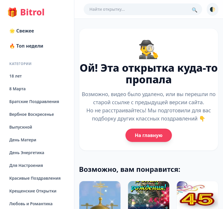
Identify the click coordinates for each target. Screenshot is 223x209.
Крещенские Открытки (33, 191)
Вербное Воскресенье (31, 114)
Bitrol (25, 12)
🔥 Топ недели (26, 46)
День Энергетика (26, 152)
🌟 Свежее (21, 31)
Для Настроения (26, 165)
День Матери (22, 140)
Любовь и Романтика (31, 203)
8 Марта (17, 88)
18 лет (15, 76)
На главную (148, 135)
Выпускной (20, 127)
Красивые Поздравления (35, 178)
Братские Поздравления (34, 101)
